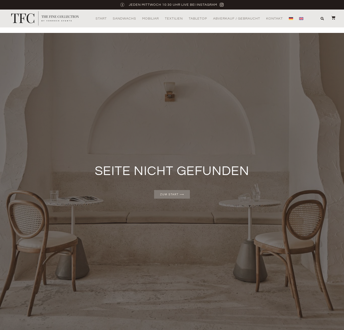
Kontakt (274, 18)
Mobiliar (150, 18)
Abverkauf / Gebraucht (236, 18)
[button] (322, 18)
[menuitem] (291, 18)
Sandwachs (124, 18)
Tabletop (198, 18)
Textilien (174, 18)
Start (101, 18)
